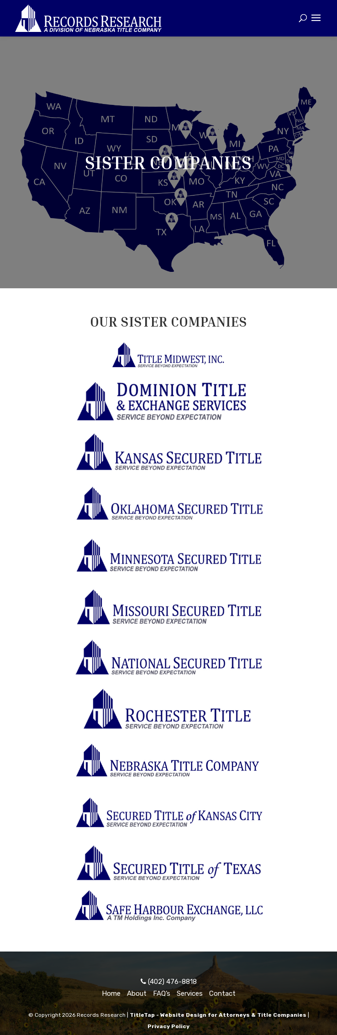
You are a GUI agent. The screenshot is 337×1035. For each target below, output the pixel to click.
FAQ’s (161, 993)
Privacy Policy (168, 1026)
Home (111, 993)
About (137, 993)
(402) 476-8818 (169, 982)
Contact (222, 993)
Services (190, 993)
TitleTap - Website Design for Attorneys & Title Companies (218, 1015)
